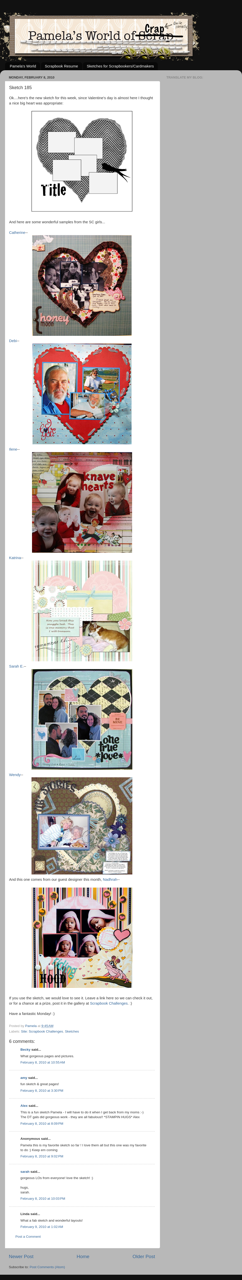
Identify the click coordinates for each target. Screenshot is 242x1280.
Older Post (144, 1256)
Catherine (17, 233)
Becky (25, 1049)
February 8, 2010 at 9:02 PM (41, 1156)
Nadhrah (110, 879)
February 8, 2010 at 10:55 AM (42, 1062)
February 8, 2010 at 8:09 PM (41, 1123)
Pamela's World (23, 66)
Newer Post (21, 1256)
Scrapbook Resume (61, 66)
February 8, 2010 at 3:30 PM (41, 1090)
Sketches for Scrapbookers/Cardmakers (120, 66)
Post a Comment (28, 1236)
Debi (13, 341)
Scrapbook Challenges (109, 1003)
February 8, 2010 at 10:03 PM (42, 1198)
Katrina (15, 558)
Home (83, 1256)
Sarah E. (16, 666)
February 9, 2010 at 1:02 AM (41, 1227)
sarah (24, 1172)
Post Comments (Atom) (47, 1267)
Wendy (15, 775)
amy (23, 1078)
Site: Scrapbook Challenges (42, 1031)
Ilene (13, 449)
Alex (24, 1106)
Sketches (72, 1031)
